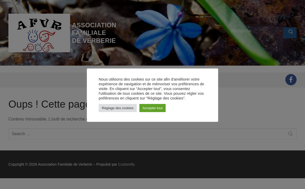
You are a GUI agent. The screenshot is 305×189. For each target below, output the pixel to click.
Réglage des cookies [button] (118, 108)
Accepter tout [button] (153, 108)
